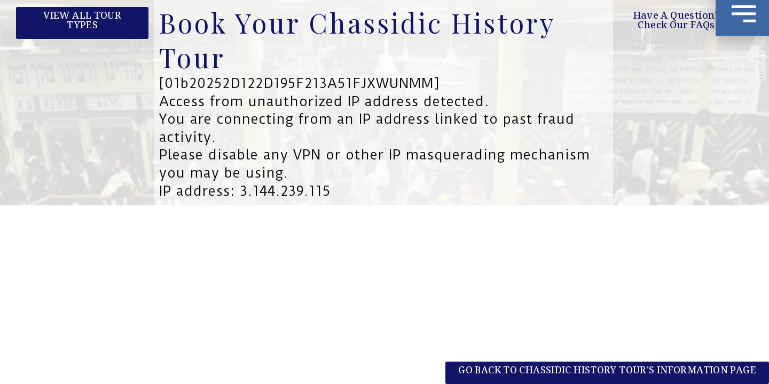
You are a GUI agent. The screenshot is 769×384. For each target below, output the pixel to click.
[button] (676, 23)
